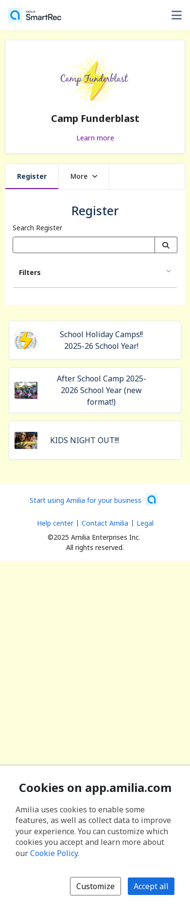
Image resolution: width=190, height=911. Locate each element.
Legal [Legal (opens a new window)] (145, 523)
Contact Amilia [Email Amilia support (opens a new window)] (105, 523)
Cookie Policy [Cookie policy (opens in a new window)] (54, 853)
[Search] (166, 245)
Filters (30, 272)
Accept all (151, 886)
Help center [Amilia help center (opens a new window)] (55, 523)
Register (32, 176)
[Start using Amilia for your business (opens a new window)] (94, 499)
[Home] (34, 15)
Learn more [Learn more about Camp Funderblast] (95, 137)
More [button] (83, 176)
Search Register (37, 227)
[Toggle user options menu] (176, 15)
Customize (95, 886)
